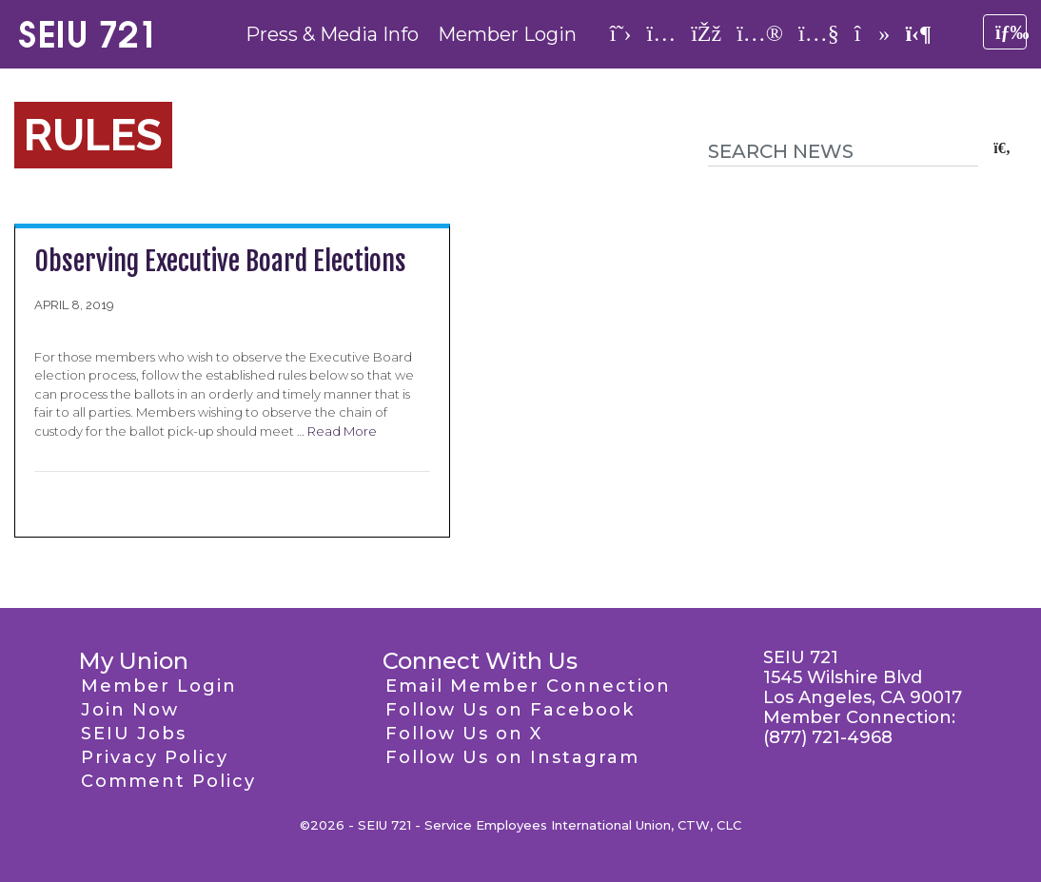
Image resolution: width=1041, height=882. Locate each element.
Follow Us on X (463, 733)
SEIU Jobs (134, 733)
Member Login (507, 34)
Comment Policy (168, 781)
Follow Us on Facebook (510, 709)
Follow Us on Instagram (512, 757)
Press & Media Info (332, 34)
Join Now (130, 709)
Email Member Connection (528, 686)
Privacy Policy (154, 757)
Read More (342, 431)
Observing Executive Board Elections (220, 261)
